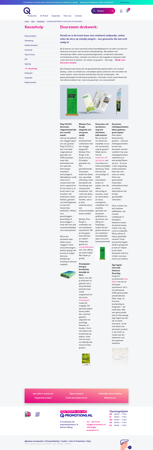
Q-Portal (44, 17)
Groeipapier (84, 300)
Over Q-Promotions (77, 441)
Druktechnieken (31, 45)
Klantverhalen (30, 36)
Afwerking (29, 41)
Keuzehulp (31, 69)
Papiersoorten (30, 82)
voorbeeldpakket (86, 247)
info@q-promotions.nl (96, 425)
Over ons (67, 17)
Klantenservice (125, 2)
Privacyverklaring (52, 441)
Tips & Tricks (30, 55)
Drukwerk (29, 73)
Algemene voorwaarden (34, 441)
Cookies (64, 441)
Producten (32, 17)
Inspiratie (56, 17)
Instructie (28, 50)
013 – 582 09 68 (93, 422)
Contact (78, 17)
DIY (26, 59)
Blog (89, 441)
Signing (28, 64)
